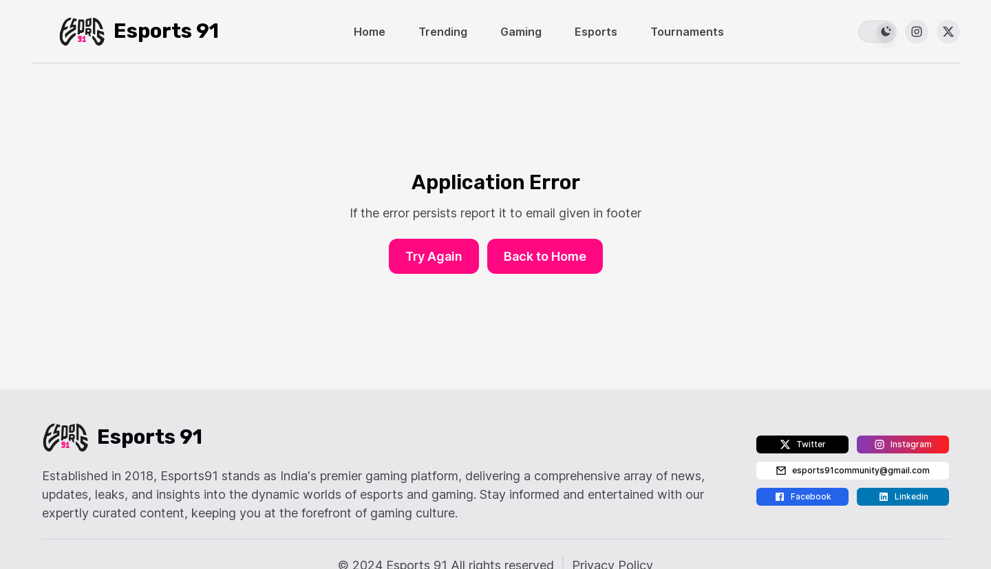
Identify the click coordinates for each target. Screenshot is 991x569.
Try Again (433, 256)
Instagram (903, 444)
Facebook (802, 496)
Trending (442, 32)
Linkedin (903, 496)
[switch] (877, 32)
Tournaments (687, 32)
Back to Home (545, 256)
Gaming (521, 32)
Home (369, 32)
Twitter (803, 444)
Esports (596, 32)
